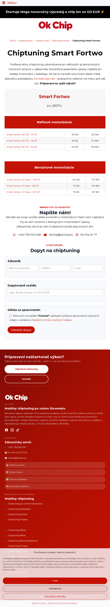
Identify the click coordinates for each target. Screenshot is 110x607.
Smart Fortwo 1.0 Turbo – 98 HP (23, 186)
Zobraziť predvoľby (55, 596)
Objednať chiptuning (26, 369)
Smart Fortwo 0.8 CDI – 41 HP (22, 134)
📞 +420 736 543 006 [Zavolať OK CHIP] (15, 447)
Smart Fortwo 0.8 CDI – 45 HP (22, 141)
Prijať (55, 580)
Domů (13, 40)
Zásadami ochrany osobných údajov (51, 320)
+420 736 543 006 (29, 234)
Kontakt (26, 379)
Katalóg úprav (26, 40)
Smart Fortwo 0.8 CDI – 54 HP (22, 147)
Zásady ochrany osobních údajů (62, 603)
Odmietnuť (55, 588)
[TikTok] (18, 430)
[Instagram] (12, 430)
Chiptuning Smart (60, 40)
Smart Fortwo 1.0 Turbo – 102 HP (23, 192)
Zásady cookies (39, 603)
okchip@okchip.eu (61, 234)
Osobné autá (42, 40)
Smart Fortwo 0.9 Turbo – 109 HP (23, 179)
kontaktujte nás (44, 78)
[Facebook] (6, 430)
